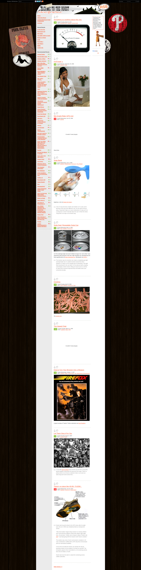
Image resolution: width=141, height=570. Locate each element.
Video (66, 329)
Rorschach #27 (41, 31)
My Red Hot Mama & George (42, 153)
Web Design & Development (83, 373)
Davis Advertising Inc (70, 257)
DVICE (85, 257)
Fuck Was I (40, 41)
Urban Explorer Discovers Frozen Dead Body (42, 110)
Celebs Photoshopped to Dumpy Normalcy (42, 225)
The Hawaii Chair (41, 76)
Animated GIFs (63, 23)
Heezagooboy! (41, 186)
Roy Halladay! (41, 170)
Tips (75, 373)
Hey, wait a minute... (40, 79)
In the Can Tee (41, 29)
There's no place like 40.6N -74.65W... (68, 486)
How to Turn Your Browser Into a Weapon (69, 370)
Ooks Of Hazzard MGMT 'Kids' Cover (41, 190)
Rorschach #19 (41, 180)
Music (65, 436)
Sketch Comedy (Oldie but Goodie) (42, 98)
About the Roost (41, 17)
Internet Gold (75, 23)
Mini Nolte (40, 33)
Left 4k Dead (40, 127)
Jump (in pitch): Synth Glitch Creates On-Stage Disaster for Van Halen (42, 84)
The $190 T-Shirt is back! (43, 35)
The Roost (9, 1)
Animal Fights (41, 54)
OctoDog (57, 282)
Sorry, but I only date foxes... (41, 156)
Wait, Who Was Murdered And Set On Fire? (42, 64)
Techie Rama (71, 373)
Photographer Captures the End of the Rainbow (42, 138)
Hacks (66, 373)
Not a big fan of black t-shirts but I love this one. (42, 218)
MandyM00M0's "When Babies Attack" (41, 73)
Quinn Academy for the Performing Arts (42, 174)
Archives (39, 23)
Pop (38, 184)
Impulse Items (67, 163)
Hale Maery (40, 43)
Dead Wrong (40, 107)
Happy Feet (40, 214)
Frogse (39, 221)
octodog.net (58, 316)
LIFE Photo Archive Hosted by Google (41, 122)
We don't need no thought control (42, 134)
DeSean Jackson (41, 61)
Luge (38, 39)
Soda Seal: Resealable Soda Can (66, 225)
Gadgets (69, 23)
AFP (57, 536)
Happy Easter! (41, 182)
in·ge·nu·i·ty (73, 163)
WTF (70, 329)
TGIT (38, 89)
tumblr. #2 (40, 177)
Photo (65, 65)
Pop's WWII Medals (40, 68)
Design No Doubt (67, 202)
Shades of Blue (41, 59)
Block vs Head (41, 198)
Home (39, 15)
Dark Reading (82, 423)
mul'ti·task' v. (58, 62)
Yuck (74, 285)
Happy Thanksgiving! (41, 130)
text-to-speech (65, 469)
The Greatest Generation (40, 168)
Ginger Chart (40, 159)
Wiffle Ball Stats (14, 1)
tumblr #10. (40, 47)
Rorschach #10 (41, 116)
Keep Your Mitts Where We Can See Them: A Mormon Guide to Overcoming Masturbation (42, 145)
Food (61, 228)
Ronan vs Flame (41, 37)
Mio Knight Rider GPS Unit (63, 116)
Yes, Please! (80, 163)
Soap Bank (58, 160)
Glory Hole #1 (41, 200)
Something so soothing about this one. (68, 20)
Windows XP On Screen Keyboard (42, 164)
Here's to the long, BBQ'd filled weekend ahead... (42, 195)
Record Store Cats (42, 56)
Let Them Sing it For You (63, 433)
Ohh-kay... (40, 118)
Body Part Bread (41, 114)
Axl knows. (40, 161)
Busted (39, 150)
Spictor (39, 125)
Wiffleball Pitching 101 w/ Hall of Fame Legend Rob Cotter (42, 93)
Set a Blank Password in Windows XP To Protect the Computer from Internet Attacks (41, 209)
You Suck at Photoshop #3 (41, 203)
